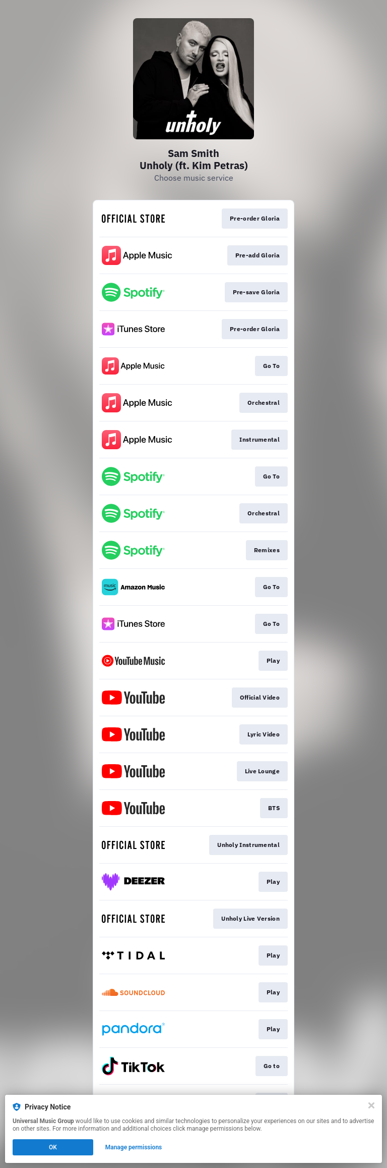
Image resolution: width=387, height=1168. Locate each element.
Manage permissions (133, 1147)
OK (53, 1147)
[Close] (371, 1105)
